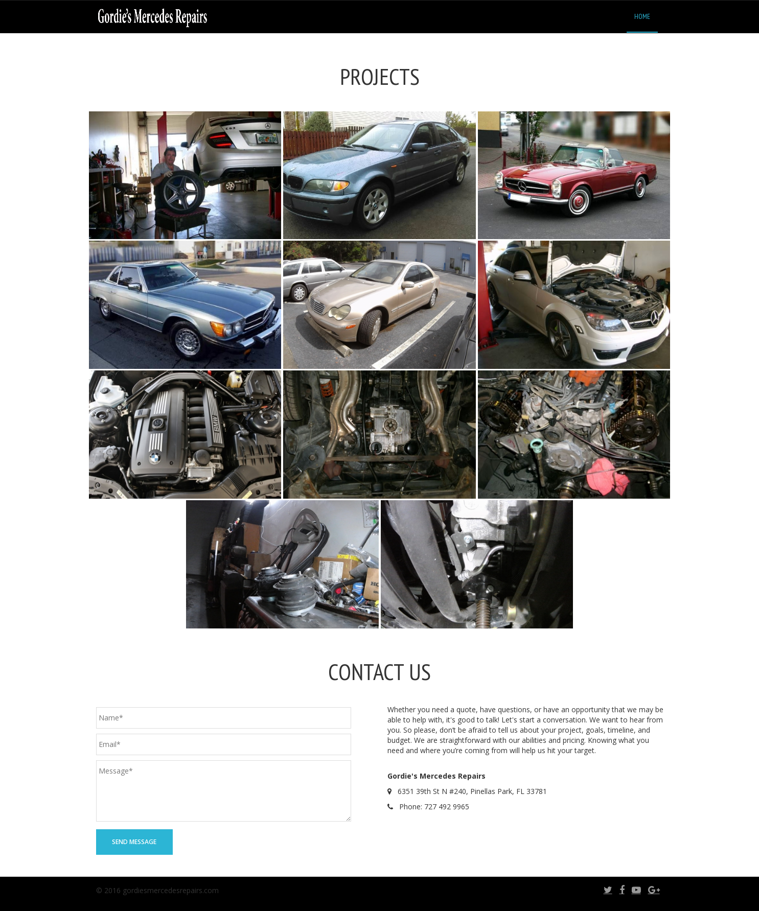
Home (642, 16)
